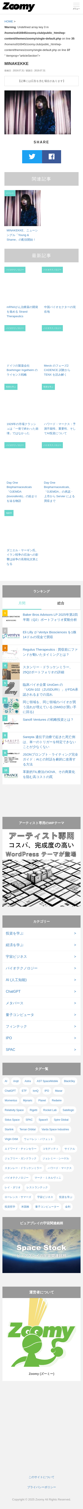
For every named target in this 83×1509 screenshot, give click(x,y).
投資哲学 (10, 1206)
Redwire (57, 1100)
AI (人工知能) (16, 980)
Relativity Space (14, 1110)
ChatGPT (13, 991)
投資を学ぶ (14, 933)
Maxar (58, 1090)
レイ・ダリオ (13, 1187)
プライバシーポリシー (41, 1487)
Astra (28, 1081)
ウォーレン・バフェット (38, 1139)
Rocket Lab (50, 1110)
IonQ (36, 1090)
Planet (42, 1100)
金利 (67, 1206)
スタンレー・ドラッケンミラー (23, 1168)
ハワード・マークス (60, 1168)
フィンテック (16, 1026)
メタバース (14, 1003)
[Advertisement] (41, 796)
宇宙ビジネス (16, 956)
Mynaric (27, 1100)
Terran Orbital (27, 1129)
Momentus (11, 1100)
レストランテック (37, 1187)
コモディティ (50, 1148)
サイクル (69, 1148)
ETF (24, 1090)
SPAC (10, 1050)
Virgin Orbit (11, 1139)
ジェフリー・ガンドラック (21, 1158)
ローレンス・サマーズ (18, 1197)
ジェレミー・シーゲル (55, 1158)
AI (6, 1081)
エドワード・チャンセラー (21, 1148)
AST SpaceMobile (47, 1081)
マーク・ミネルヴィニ (48, 1177)
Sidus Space (12, 1119)
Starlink (9, 1129)
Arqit (16, 1081)
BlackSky (69, 1081)
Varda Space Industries (55, 1129)
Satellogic (68, 1110)
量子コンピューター (47, 1206)
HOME (8, 21)
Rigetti (33, 1110)
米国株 (25, 1206)
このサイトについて (41, 1477)
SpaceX (43, 1119)
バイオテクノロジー (22, 968)
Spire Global (61, 1119)
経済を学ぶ (14, 945)
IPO (9, 1038)
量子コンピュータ (20, 1015)
